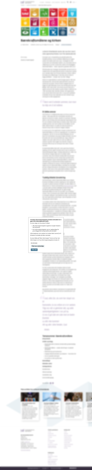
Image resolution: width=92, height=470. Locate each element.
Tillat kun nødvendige (38, 246)
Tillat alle (34, 249)
